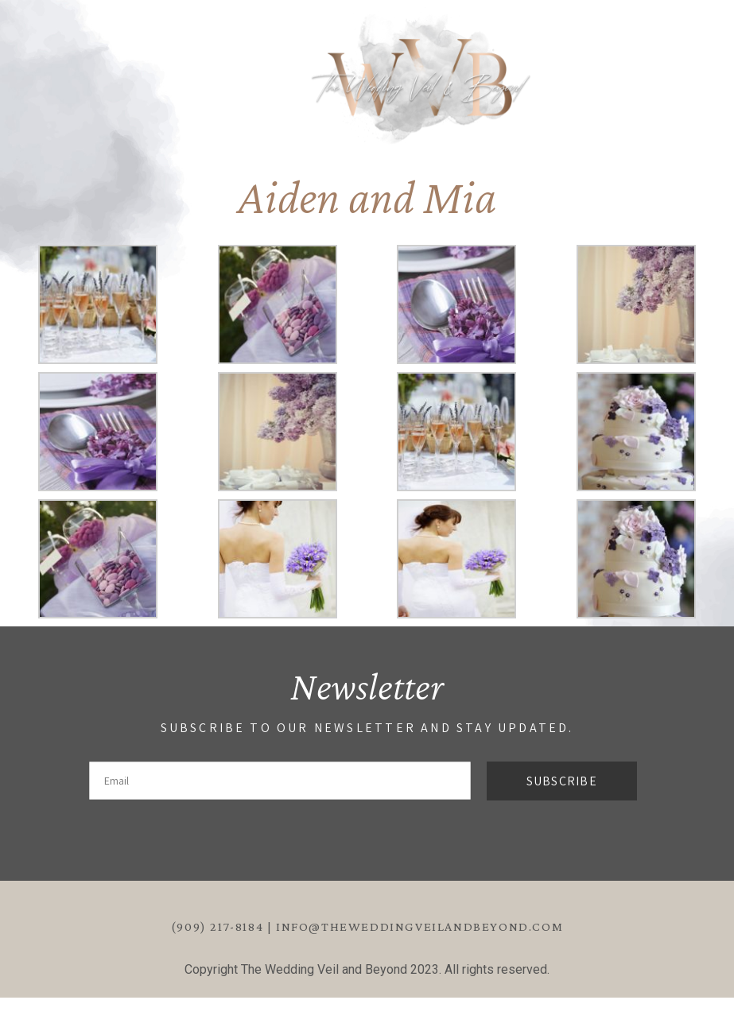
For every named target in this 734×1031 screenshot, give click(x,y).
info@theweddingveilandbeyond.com (419, 926)
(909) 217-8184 (217, 926)
